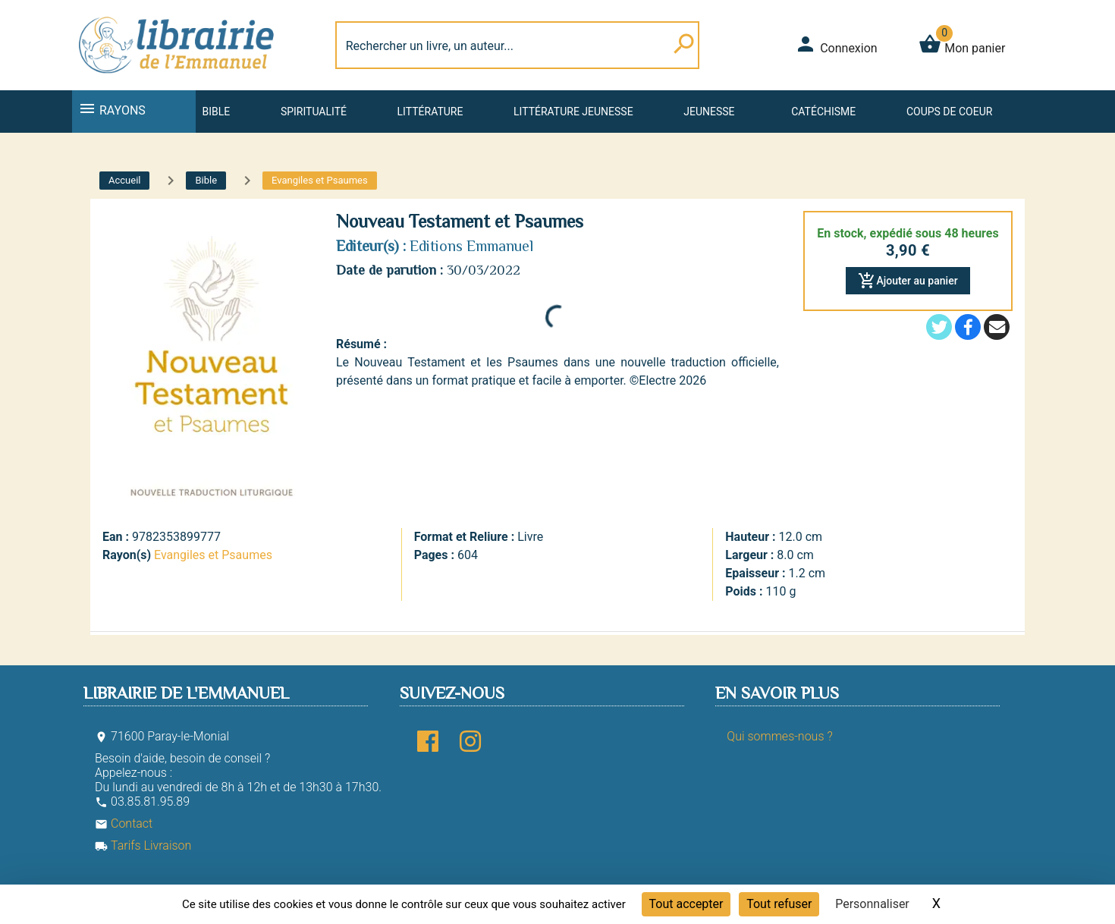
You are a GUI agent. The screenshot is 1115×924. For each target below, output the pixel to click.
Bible (216, 111)
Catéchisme (823, 111)
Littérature (430, 111)
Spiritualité (314, 111)
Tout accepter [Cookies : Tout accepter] (686, 904)
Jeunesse (708, 111)
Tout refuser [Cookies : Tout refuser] (779, 904)
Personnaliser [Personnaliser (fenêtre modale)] (872, 904)
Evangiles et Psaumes (213, 555)
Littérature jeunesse (573, 111)
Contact (123, 823)
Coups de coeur (949, 111)
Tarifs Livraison (143, 845)
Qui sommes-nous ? (779, 736)
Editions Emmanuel (471, 245)
